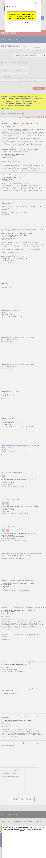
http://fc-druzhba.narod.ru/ (30, 23)
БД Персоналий (26, 831)
